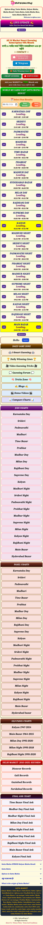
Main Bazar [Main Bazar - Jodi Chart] (21, 549)
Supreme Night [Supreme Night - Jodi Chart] (21, 522)
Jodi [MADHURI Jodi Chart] (4, 144)
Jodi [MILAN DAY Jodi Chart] (4, 195)
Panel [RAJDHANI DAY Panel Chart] (38, 205)
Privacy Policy (17, 923)
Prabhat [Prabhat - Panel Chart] (21, 604)
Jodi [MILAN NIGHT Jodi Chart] (4, 296)
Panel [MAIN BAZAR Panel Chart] (38, 327)
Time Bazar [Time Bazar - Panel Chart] (21, 597)
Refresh (21, 30)
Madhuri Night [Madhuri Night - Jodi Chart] (21, 488)
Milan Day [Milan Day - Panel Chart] (21, 618)
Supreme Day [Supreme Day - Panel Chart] (21, 631)
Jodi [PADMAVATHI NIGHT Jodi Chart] (4, 256)
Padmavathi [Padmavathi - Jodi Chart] (21, 427)
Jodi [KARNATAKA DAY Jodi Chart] (4, 114)
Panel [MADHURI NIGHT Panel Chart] (38, 236)
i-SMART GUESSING (11, 76)
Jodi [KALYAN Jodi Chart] (4, 225)
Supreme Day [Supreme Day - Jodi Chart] (21, 475)
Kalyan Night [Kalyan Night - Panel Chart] (21, 692)
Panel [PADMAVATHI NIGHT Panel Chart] (38, 256)
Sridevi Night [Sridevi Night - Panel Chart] (21, 651)
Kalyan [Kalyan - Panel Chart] (21, 638)
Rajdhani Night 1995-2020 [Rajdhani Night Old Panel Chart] (21, 754)
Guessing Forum (21, 372)
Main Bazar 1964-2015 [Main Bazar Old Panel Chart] (21, 734)
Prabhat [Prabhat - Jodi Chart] (21, 448)
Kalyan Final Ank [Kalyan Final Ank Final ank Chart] (21, 856)
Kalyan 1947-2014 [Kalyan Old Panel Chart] (21, 727)
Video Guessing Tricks (21, 365)
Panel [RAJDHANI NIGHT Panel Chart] (38, 317)
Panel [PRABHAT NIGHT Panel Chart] (38, 266)
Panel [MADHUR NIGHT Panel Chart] (38, 276)
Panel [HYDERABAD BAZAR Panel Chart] (38, 185)
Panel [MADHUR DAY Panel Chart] (38, 175)
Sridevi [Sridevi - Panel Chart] (21, 577)
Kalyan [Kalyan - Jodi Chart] (21, 481)
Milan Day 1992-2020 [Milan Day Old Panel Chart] (21, 740)
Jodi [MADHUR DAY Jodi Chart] (4, 175)
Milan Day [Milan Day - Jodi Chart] (21, 461)
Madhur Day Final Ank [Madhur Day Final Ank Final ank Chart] (21, 809)
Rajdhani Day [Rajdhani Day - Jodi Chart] (21, 468)
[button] (21, 346)
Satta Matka (28, 914)
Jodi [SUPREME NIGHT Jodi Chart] (4, 286)
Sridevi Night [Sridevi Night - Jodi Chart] (21, 495)
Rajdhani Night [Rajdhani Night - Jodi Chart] (21, 542)
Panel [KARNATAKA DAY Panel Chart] (38, 114)
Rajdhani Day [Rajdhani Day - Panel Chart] (21, 624)
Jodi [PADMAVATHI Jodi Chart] (4, 134)
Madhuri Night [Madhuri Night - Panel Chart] (21, 645)
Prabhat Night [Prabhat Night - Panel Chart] (21, 665)
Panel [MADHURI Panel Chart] (38, 144)
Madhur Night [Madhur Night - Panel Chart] (21, 672)
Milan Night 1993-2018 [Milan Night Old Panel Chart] (21, 747)
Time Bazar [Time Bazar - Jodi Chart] (21, 441)
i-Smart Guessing (21, 352)
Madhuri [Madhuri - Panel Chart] (21, 591)
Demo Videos (21, 393)
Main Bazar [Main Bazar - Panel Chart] (21, 706)
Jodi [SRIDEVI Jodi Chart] (4, 124)
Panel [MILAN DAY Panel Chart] (38, 195)
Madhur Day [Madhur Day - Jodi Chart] (21, 454)
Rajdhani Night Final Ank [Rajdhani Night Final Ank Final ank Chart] (21, 843)
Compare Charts (21, 399)
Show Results (25, 104)
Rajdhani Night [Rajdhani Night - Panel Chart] (21, 699)
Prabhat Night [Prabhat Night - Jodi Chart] (21, 508)
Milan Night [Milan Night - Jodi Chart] (21, 529)
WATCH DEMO (31, 76)
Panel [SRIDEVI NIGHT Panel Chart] (38, 246)
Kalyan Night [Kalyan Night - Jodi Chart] (21, 536)
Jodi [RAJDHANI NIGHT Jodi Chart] (4, 317)
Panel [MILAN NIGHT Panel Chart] (38, 296)
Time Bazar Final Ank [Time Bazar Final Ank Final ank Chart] (21, 802)
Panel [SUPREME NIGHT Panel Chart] (38, 286)
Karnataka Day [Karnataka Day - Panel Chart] (21, 570)
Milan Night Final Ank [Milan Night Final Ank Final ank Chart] (21, 829)
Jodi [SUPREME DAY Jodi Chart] (4, 215)
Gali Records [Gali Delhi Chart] (21, 775)
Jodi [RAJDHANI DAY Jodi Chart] (4, 205)
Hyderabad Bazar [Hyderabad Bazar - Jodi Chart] (21, 556)
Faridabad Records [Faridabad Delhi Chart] (21, 789)
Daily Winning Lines (21, 359)
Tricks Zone (21, 379)
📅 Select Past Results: (21, 99)
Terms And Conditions (30, 923)
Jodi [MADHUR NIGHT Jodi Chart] (4, 276)
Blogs (21, 386)
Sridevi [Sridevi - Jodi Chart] (21, 420)
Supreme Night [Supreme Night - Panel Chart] (21, 679)
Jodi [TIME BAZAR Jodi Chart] (4, 154)
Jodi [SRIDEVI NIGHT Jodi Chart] (4, 246)
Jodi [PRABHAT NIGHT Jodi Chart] (4, 266)
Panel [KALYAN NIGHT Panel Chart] (38, 307)
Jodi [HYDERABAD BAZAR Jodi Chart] (4, 185)
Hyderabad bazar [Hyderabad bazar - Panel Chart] (21, 712)
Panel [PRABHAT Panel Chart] (38, 165)
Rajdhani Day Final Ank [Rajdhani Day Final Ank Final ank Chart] (21, 836)
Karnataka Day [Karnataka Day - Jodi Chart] (21, 414)
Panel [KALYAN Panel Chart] (38, 225)
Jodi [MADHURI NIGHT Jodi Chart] (4, 236)
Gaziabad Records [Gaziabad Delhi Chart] (21, 782)
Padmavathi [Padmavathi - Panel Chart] (21, 584)
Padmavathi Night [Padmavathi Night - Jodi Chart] (21, 502)
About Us (9, 923)
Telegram (21, 63)
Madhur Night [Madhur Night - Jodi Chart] (21, 515)
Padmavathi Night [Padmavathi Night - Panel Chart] (21, 658)
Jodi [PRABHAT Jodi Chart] (4, 165)
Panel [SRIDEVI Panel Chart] (38, 124)
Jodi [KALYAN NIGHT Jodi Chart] (4, 307)
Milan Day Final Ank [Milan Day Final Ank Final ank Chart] (21, 822)
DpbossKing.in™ (23, 918)
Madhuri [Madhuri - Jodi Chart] (21, 434)
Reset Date (36, 104)
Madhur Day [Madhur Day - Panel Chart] (21, 611)
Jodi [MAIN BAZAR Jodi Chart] (4, 327)
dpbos (38, 891)
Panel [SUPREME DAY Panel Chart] (38, 215)
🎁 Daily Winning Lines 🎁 (21, 71)
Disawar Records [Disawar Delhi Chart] (21, 768)
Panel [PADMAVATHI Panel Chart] (38, 134)
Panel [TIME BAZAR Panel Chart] (38, 154)
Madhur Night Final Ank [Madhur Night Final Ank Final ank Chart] (21, 815)
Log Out (25, 340)
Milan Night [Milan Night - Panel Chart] (21, 685)
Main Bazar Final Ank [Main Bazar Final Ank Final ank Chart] (21, 849)
